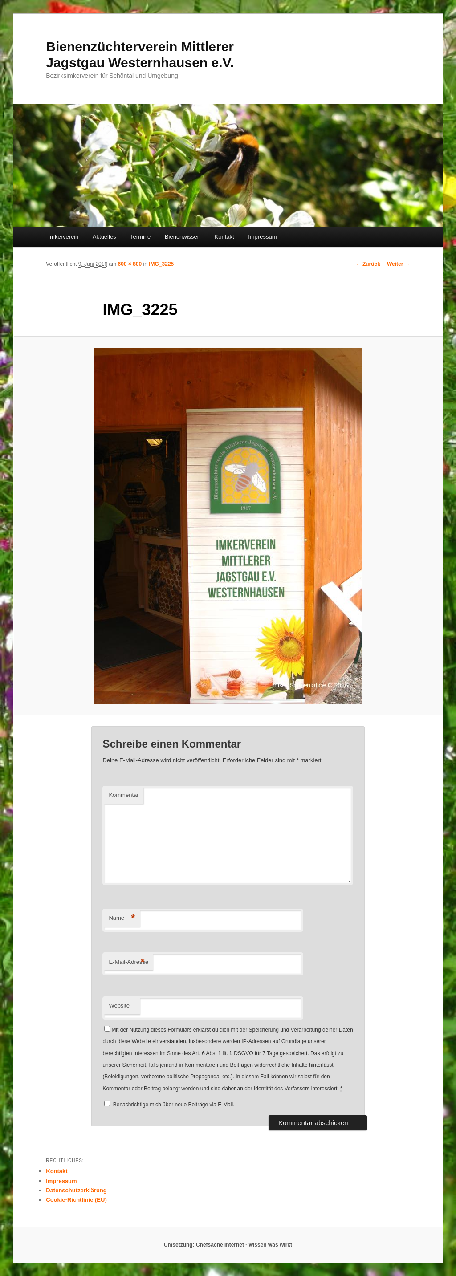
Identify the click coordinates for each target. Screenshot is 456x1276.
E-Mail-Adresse (128, 962)
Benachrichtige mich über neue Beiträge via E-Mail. (174, 1104)
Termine (140, 236)
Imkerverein (63, 236)
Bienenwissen (182, 236)
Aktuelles (104, 236)
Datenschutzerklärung (76, 1190)
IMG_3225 (161, 264)
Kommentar (123, 795)
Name (122, 918)
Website (119, 1005)
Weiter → (398, 264)
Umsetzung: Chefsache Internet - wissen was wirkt (228, 1245)
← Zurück (368, 264)
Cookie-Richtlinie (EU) (76, 1199)
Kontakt (224, 236)
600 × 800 (130, 264)
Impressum (262, 236)
